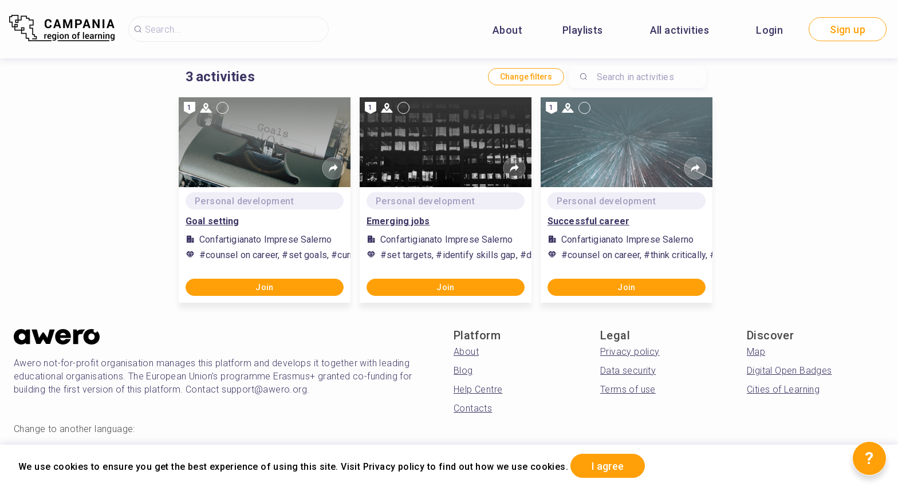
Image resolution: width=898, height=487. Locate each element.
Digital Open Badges (789, 370)
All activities (680, 30)
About (507, 30)
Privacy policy (630, 351)
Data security (628, 370)
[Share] (333, 168)
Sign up (847, 29)
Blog (463, 370)
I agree (608, 466)
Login (769, 30)
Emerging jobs (398, 221)
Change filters (526, 76)
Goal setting (212, 221)
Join (264, 287)
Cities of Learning (783, 389)
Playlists (582, 30)
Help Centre (478, 389)
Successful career (588, 221)
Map (756, 351)
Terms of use (628, 389)
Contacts (473, 408)
